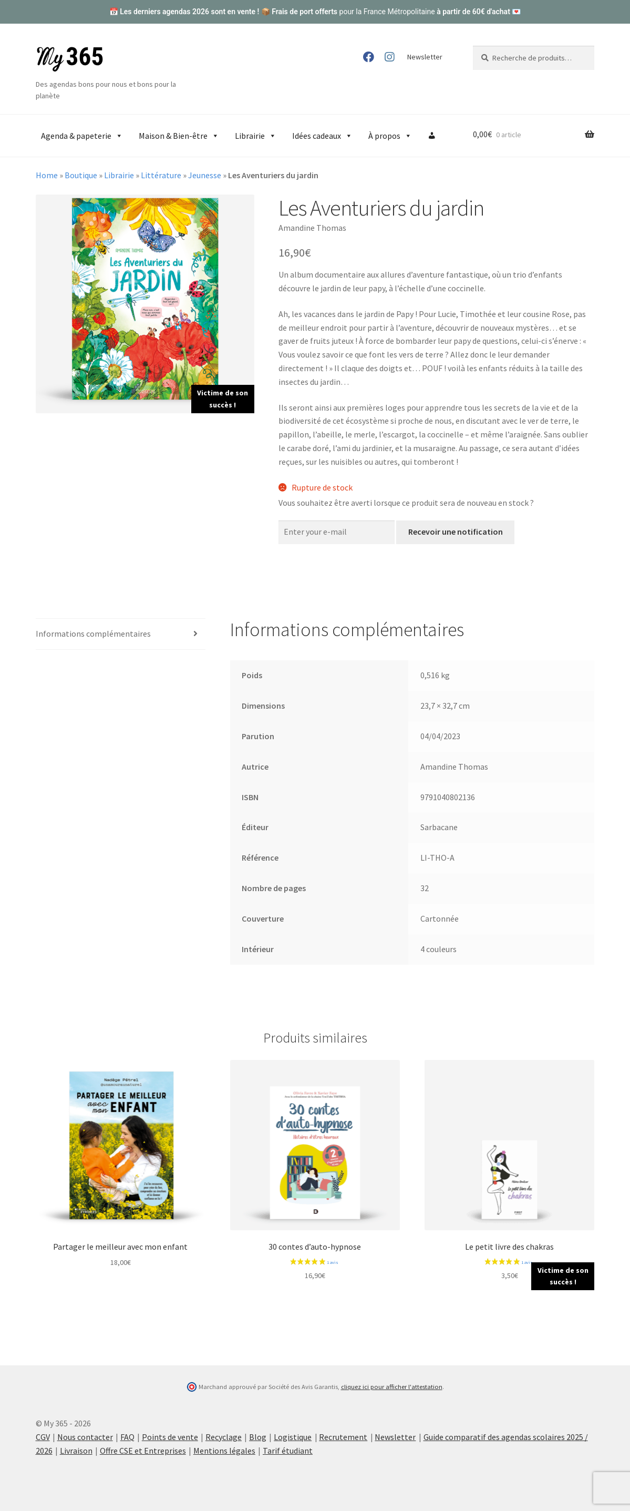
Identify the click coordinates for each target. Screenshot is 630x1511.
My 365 (70, 59)
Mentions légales (224, 1450)
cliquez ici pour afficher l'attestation (391, 1387)
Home (47, 175)
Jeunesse (204, 175)
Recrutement (343, 1437)
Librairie (255, 136)
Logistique (293, 1437)
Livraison (76, 1450)
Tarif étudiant (288, 1450)
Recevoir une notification (455, 531)
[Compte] (431, 136)
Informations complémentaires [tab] (93, 633)
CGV (43, 1437)
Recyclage (223, 1437)
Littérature (161, 175)
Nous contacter (85, 1437)
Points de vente (170, 1437)
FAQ (127, 1437)
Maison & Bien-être (179, 136)
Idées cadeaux (322, 136)
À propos (390, 136)
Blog (257, 1437)
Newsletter (424, 57)
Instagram (389, 57)
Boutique (81, 175)
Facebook (368, 57)
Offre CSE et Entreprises (143, 1450)
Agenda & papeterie (82, 136)
